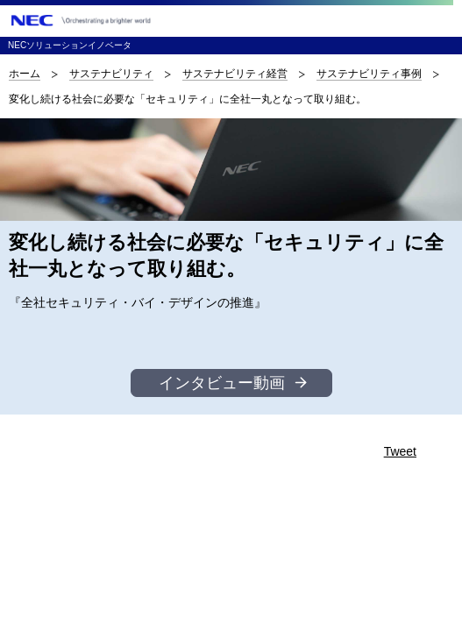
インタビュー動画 (222, 383)
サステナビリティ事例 (369, 73)
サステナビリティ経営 (235, 73)
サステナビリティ (111, 73)
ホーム (24, 73)
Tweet (400, 451)
